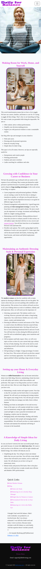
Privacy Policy (20, 554)
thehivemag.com (19, 565)
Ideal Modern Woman (15, 483)
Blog (10, 486)
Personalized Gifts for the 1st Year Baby (21, 501)
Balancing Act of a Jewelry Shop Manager (21, 493)
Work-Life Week (17, 489)
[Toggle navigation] (37, 3)
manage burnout (9, 223)
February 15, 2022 (12, 535)
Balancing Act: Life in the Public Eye (21, 506)
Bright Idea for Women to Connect (22, 497)
